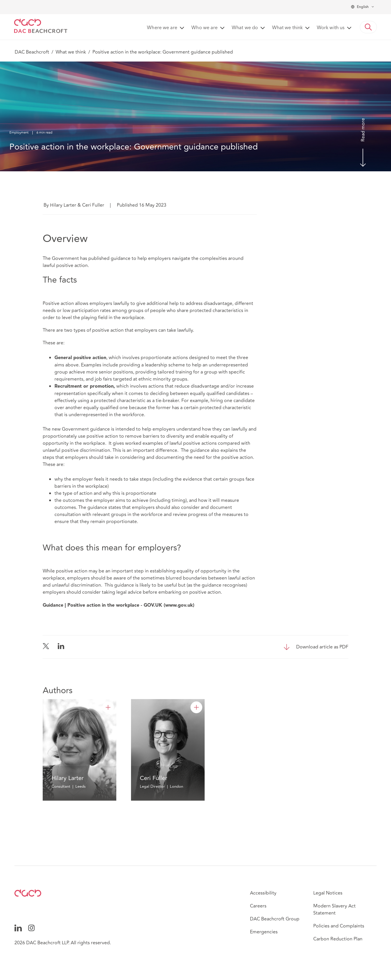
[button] (368, 27)
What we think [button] (287, 28)
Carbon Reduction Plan (337, 939)
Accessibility (263, 893)
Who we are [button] (204, 28)
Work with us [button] (330, 28)
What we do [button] (245, 28)
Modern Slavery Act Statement (334, 909)
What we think (71, 52)
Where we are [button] (162, 28)
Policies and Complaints (338, 926)
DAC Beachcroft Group (274, 918)
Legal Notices (327, 893)
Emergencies (264, 931)
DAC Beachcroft (32, 52)
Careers (258, 906)
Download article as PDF (322, 647)
